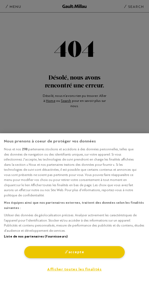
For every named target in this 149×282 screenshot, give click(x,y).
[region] (74, 207)
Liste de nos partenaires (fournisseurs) (36, 236)
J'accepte (74, 252)
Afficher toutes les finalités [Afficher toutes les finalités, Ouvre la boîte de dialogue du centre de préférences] (74, 269)
